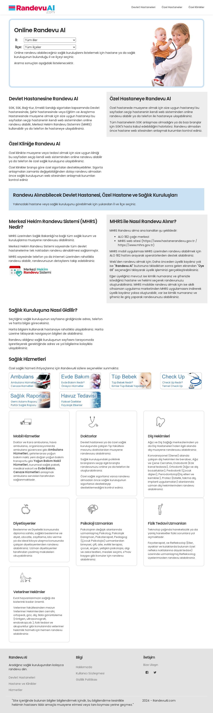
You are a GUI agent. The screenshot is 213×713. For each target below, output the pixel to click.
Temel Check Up (172, 386)
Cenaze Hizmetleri (22, 386)
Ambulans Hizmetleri (24, 382)
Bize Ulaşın (150, 665)
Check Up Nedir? (172, 382)
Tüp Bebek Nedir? (122, 382)
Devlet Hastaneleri (143, 7)
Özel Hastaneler (172, 7)
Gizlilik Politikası (86, 679)
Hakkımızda (84, 667)
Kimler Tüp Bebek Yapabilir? (129, 386)
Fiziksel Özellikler (71, 401)
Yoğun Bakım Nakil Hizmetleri (37, 463)
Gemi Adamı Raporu (24, 401)
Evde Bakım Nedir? (73, 382)
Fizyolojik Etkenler (71, 405)
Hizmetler (15, 690)
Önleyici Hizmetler (72, 386)
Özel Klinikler (196, 7)
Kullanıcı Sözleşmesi (90, 673)
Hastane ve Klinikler (22, 684)
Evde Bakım (46, 468)
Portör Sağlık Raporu (23, 405)
